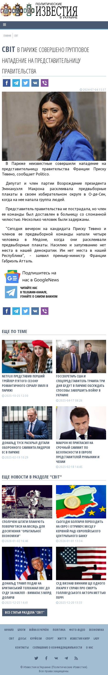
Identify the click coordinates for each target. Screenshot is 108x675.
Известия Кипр (80, 639)
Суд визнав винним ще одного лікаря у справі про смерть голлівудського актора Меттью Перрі (81, 590)
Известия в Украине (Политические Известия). (55, 667)
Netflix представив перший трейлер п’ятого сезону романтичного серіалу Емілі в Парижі (25, 383)
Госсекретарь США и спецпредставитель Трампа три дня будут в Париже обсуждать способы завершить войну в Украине (80, 385)
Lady (96, 639)
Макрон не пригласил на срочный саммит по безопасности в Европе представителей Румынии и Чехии (77, 452)
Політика (59, 630)
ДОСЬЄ (22, 639)
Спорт (50, 639)
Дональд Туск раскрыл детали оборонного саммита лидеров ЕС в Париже (26, 447)
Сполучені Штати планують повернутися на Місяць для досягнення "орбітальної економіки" (23, 528)
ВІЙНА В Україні (39, 630)
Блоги (21, 630)
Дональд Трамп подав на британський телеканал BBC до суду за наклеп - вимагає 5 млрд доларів (27, 590)
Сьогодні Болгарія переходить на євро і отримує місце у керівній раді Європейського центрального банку (79, 528)
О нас (89, 647)
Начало (9, 630)
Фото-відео (77, 630)
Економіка (96, 630)
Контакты (22, 647)
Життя (61, 639)
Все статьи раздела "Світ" (24, 612)
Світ (8, 49)
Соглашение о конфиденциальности (57, 647)
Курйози (36, 639)
